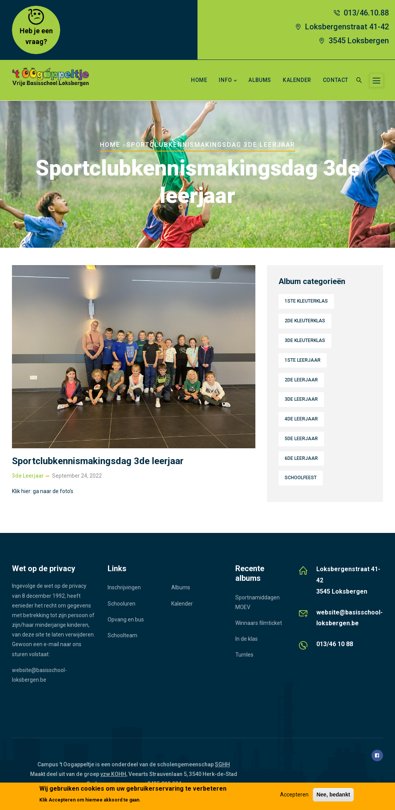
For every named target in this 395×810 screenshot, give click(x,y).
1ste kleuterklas (306, 301)
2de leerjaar (301, 380)
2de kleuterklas (305, 320)
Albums (259, 80)
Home (199, 80)
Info (228, 81)
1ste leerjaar (303, 360)
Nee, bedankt (333, 794)
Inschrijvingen (124, 587)
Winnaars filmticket (258, 623)
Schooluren (121, 604)
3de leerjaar (28, 476)
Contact (335, 80)
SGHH (222, 764)
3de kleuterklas (305, 340)
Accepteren (294, 794)
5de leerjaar (301, 438)
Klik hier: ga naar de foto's (42, 491)
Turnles (244, 655)
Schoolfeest (301, 477)
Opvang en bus (126, 619)
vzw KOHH (113, 774)
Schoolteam (122, 635)
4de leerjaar (301, 419)
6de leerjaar (301, 458)
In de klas (246, 639)
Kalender (297, 80)
